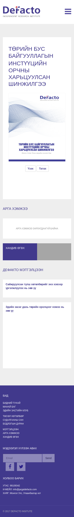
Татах (42, 168)
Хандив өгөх (11, 437)
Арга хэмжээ (11, 433)
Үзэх (30, 168)
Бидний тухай (11, 403)
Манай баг (9, 406)
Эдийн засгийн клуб (15, 410)
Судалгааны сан (13, 420)
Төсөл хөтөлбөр (13, 416)
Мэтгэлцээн (10, 429)
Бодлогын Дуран (13, 423)
